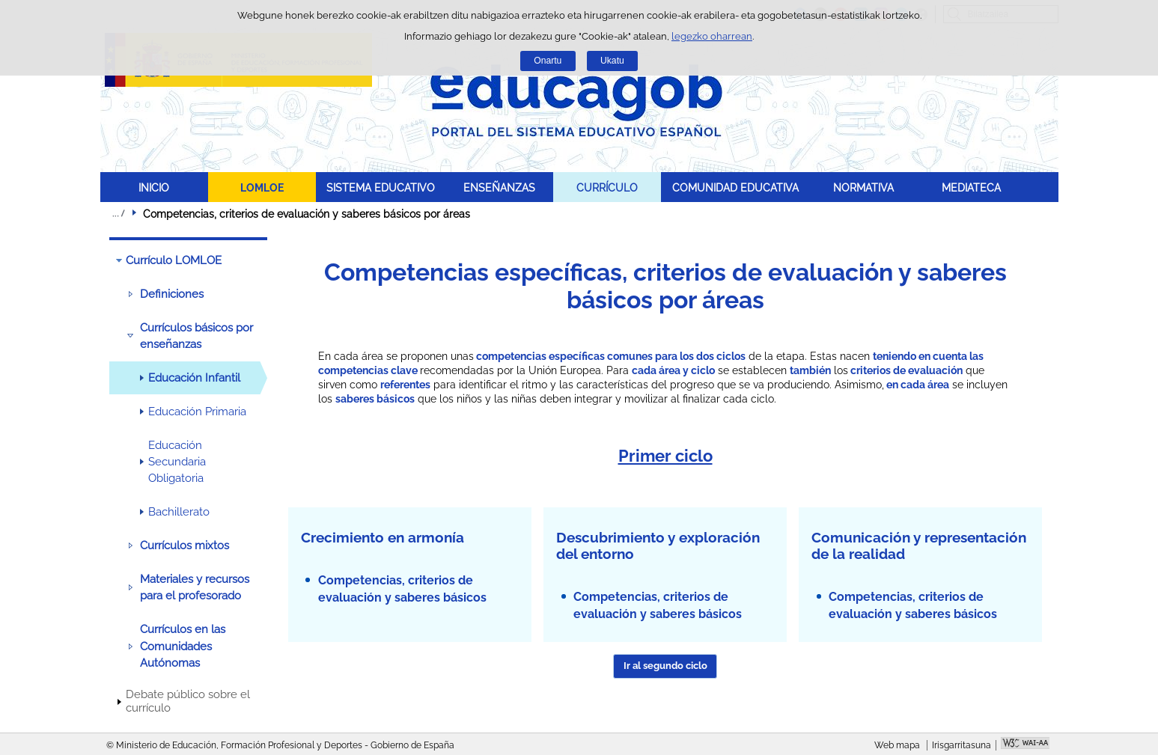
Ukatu (612, 60)
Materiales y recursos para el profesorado (194, 587)
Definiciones (172, 294)
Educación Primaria (197, 411)
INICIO (153, 187)
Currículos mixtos (184, 545)
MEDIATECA (971, 187)
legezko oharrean (711, 36)
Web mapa (897, 745)
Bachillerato (179, 512)
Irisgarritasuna (961, 745)
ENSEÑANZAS (499, 187)
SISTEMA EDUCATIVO (380, 187)
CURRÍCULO (607, 187)
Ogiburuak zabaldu (118, 213)
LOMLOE (262, 187)
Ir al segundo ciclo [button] (665, 665)
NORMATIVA (863, 187)
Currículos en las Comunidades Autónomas (182, 646)
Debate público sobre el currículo (188, 701)
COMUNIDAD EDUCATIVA (735, 187)
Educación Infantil (194, 378)
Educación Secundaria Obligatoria (177, 462)
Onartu (547, 60)
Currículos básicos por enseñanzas (196, 336)
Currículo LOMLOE (174, 260)
